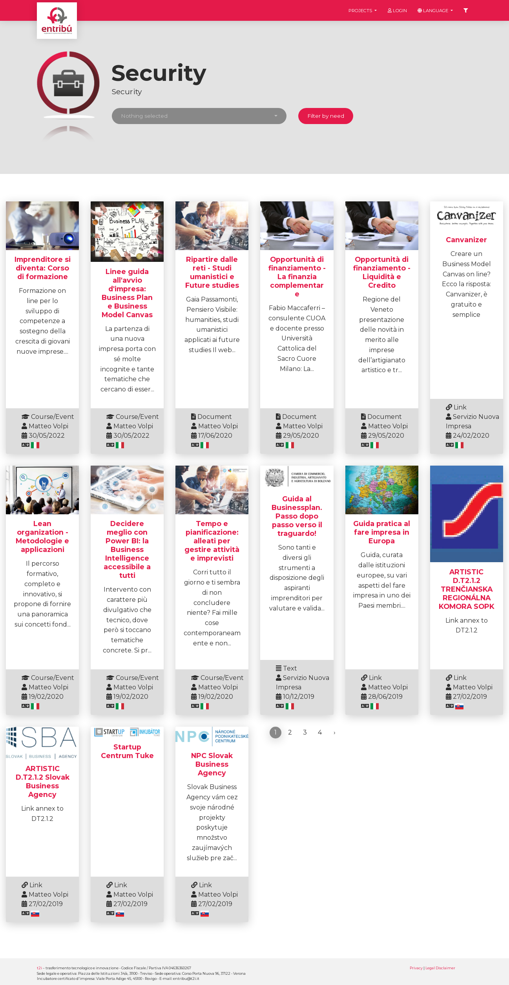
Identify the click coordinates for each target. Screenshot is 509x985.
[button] (199, 116)
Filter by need (325, 116)
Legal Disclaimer (440, 968)
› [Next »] (335, 732)
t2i (39, 968)
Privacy (416, 968)
